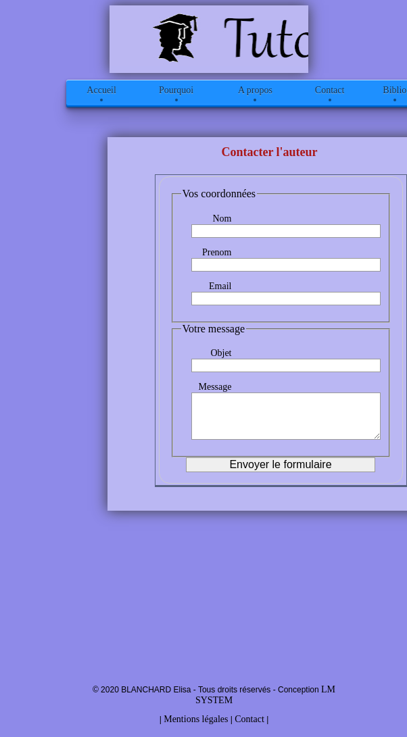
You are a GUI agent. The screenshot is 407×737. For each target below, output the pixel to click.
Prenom (217, 252)
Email (220, 286)
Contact (249, 719)
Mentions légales (196, 719)
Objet (220, 353)
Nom (222, 218)
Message (215, 387)
